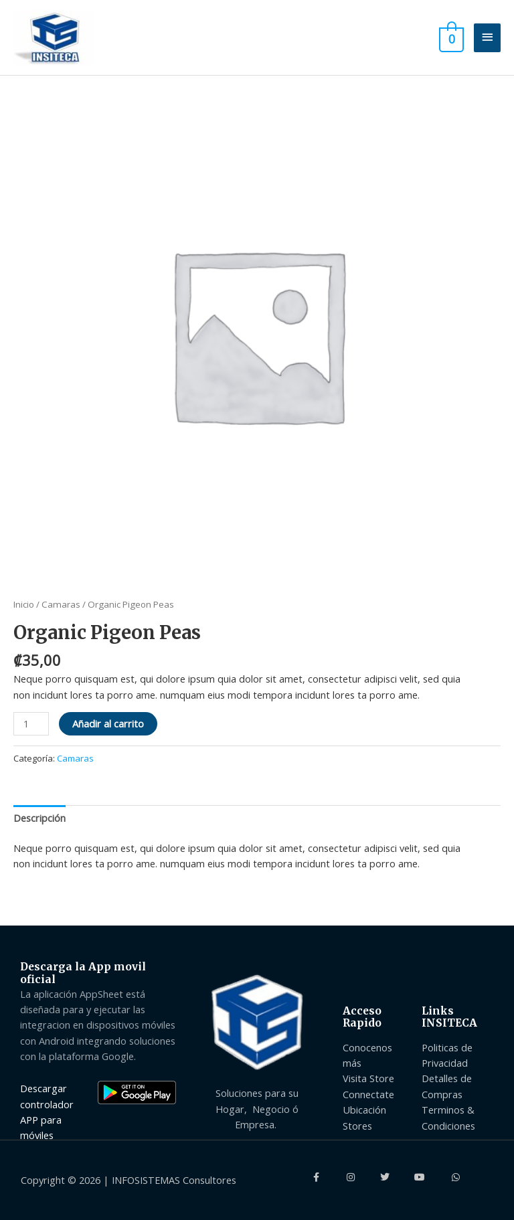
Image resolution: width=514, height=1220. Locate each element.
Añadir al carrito (108, 723)
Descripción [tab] (39, 817)
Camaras (60, 604)
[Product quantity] (31, 723)
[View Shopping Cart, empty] (450, 37)
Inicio (23, 604)
